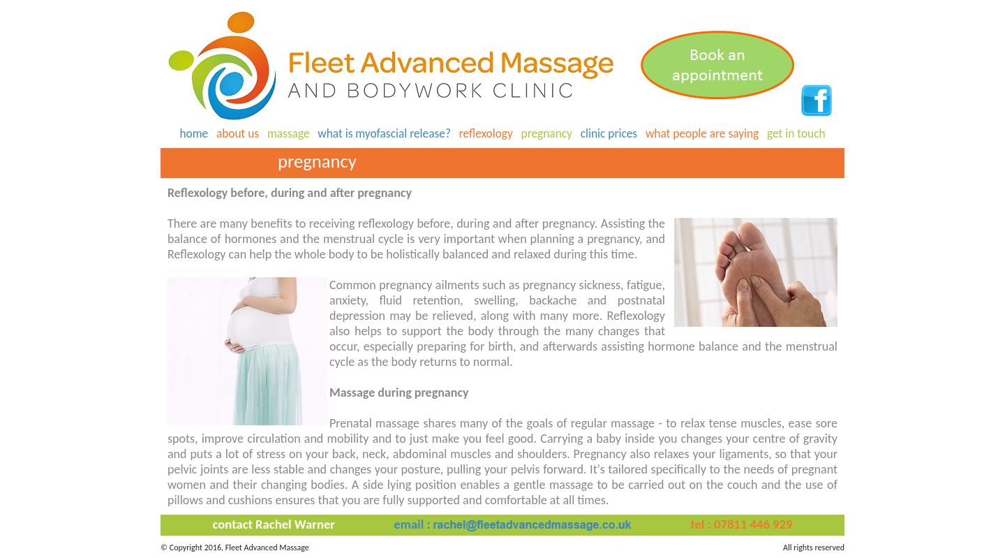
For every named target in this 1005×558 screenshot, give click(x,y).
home (193, 133)
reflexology (486, 133)
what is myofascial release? (384, 133)
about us (237, 133)
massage (288, 133)
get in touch (796, 133)
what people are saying (702, 133)
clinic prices (609, 133)
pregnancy (546, 133)
